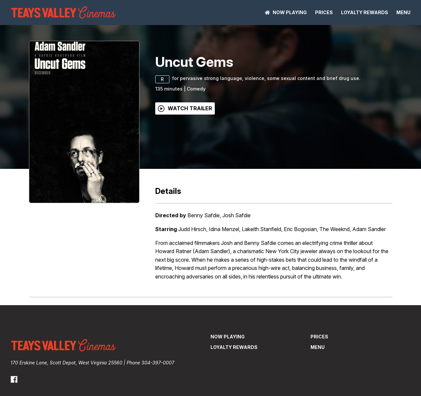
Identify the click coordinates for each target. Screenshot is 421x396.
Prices (324, 12)
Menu (403, 12)
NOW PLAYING (286, 12)
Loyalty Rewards (364, 12)
